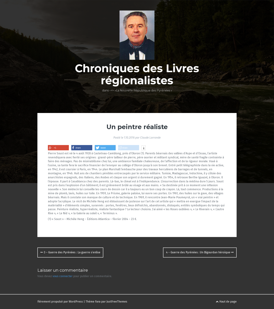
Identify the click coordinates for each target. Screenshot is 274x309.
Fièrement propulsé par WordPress (60, 301)
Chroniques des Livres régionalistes (137, 74)
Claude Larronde (150, 137)
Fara (97, 301)
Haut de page (226, 301)
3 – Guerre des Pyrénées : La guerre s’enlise (70, 252)
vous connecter (63, 276)
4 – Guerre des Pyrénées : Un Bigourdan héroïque (200, 252)
